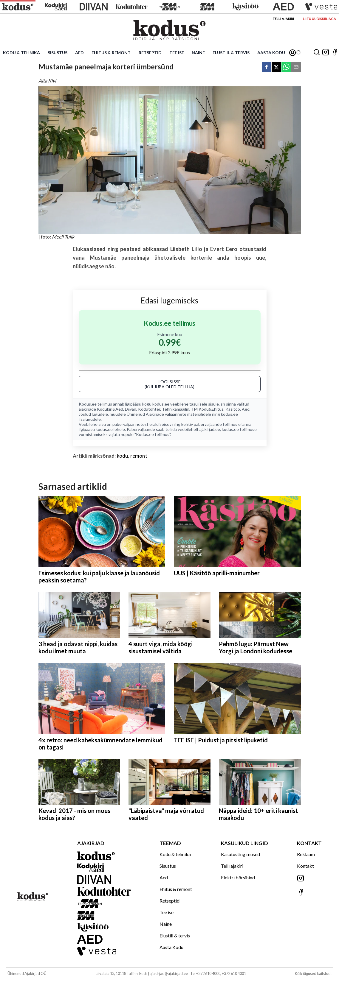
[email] (296, 67)
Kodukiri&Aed (110, 409)
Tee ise (176, 52)
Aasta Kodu (271, 52)
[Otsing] (316, 53)
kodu (122, 456)
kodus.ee (160, 403)
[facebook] (266, 67)
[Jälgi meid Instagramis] (325, 53)
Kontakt (305, 866)
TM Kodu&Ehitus (207, 409)
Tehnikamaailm (175, 409)
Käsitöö (232, 409)
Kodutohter (149, 409)
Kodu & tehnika (21, 52)
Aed (79, 52)
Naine (198, 52)
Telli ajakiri (283, 19)
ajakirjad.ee (209, 429)
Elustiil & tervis (231, 52)
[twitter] (276, 67)
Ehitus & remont (111, 52)
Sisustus (57, 52)
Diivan (130, 409)
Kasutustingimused (240, 854)
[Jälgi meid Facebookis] (334, 53)
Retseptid (150, 52)
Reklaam (306, 854)
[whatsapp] (286, 67)
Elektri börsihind (238, 877)
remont (138, 456)
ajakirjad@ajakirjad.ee (169, 973)
